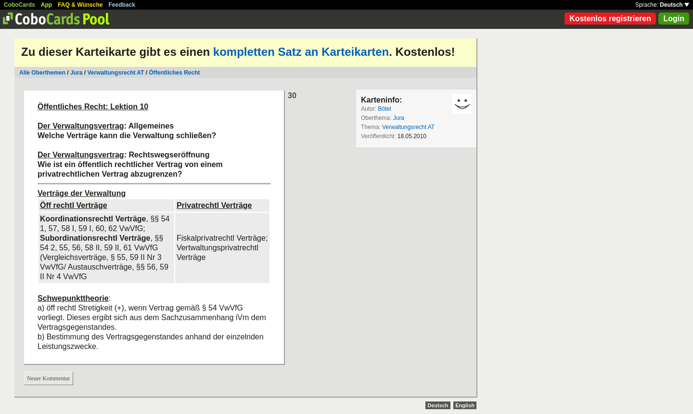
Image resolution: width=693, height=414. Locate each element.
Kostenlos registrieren (610, 18)
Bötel (384, 108)
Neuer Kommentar (48, 378)
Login (673, 18)
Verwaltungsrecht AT (115, 72)
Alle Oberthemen (42, 72)
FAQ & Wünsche (80, 4)
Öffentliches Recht (174, 72)
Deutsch (674, 4)
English (465, 405)
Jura (76, 72)
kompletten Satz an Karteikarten (301, 51)
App (46, 4)
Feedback (122, 4)
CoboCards (19, 4)
